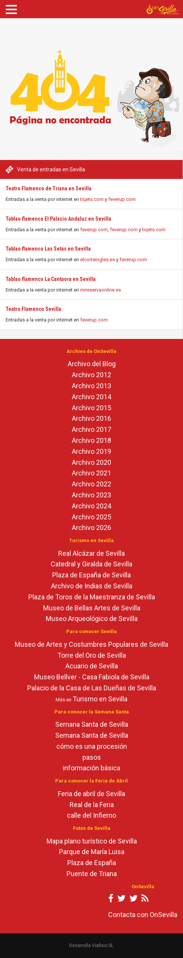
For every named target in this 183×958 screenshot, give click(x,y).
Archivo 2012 (91, 375)
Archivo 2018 (91, 440)
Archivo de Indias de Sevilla (91, 586)
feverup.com (122, 199)
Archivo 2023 (91, 495)
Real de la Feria (92, 805)
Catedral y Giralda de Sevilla (91, 564)
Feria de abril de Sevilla (91, 794)
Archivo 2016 (91, 418)
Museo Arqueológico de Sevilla (92, 618)
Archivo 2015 (91, 408)
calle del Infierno (91, 815)
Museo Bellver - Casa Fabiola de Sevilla (91, 677)
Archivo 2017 (91, 429)
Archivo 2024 (91, 506)
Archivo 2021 (91, 473)
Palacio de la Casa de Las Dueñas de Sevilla (91, 688)
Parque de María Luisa (91, 852)
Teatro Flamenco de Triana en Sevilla (49, 188)
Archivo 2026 (91, 528)
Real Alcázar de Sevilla (91, 553)
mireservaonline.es (100, 290)
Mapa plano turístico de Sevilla (92, 841)
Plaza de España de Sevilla (91, 575)
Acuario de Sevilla (91, 666)
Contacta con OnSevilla (142, 915)
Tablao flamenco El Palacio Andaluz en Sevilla (58, 219)
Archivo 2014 (91, 397)
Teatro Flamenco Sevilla (33, 309)
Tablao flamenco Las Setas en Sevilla (48, 249)
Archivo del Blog (92, 364)
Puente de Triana (92, 874)
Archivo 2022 (91, 484)
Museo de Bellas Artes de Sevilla (91, 608)
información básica (91, 768)
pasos (91, 757)
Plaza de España (91, 863)
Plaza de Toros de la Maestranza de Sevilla (91, 597)
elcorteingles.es (97, 259)
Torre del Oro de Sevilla (91, 655)
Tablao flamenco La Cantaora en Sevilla (51, 279)
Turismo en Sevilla (100, 699)
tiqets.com (92, 199)
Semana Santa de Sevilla (91, 724)
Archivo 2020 (91, 462)
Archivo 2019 (91, 451)
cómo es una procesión (91, 746)
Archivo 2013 (91, 386)
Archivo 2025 (91, 517)
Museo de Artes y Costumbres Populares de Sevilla (91, 644)
